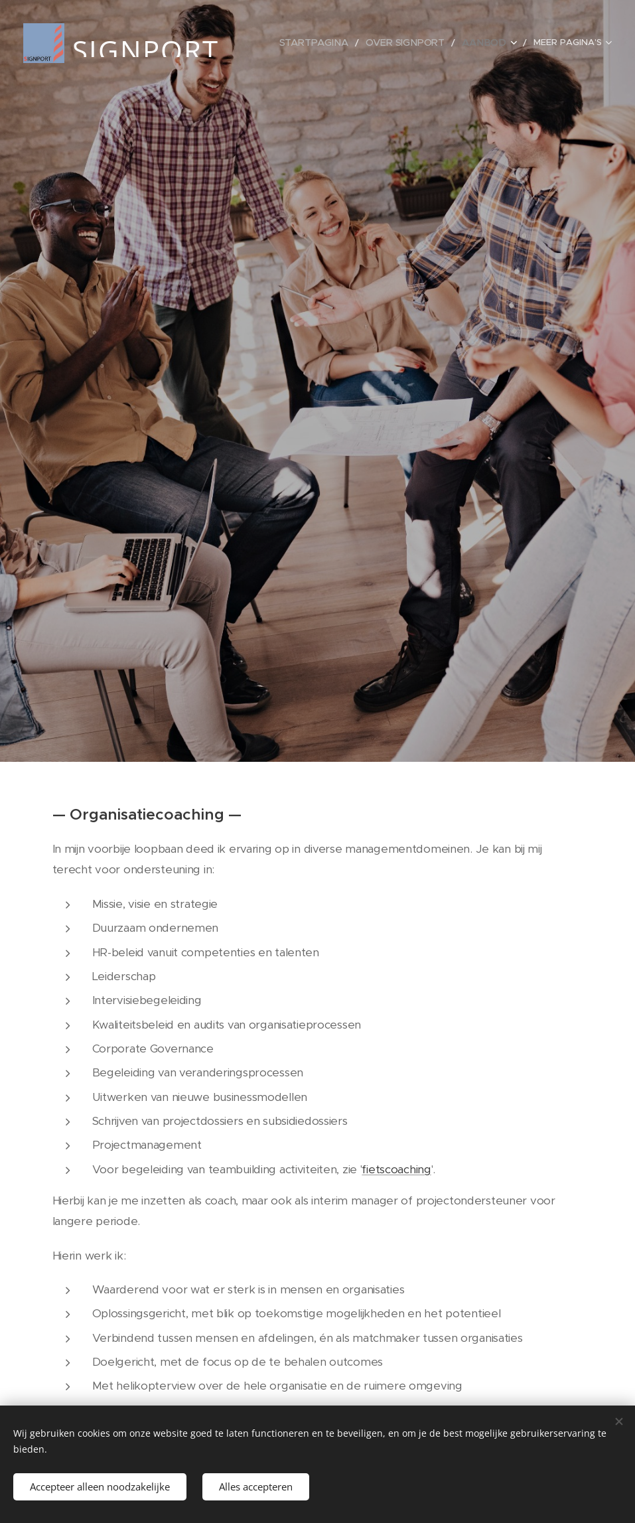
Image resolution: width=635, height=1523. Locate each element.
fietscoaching (396, 1168)
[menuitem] (330, 43)
